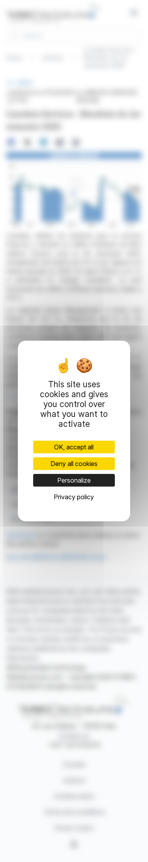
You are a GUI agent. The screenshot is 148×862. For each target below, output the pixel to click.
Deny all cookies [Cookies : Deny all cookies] (74, 464)
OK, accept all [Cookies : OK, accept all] (74, 447)
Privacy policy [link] (74, 497)
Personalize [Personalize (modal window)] (74, 480)
